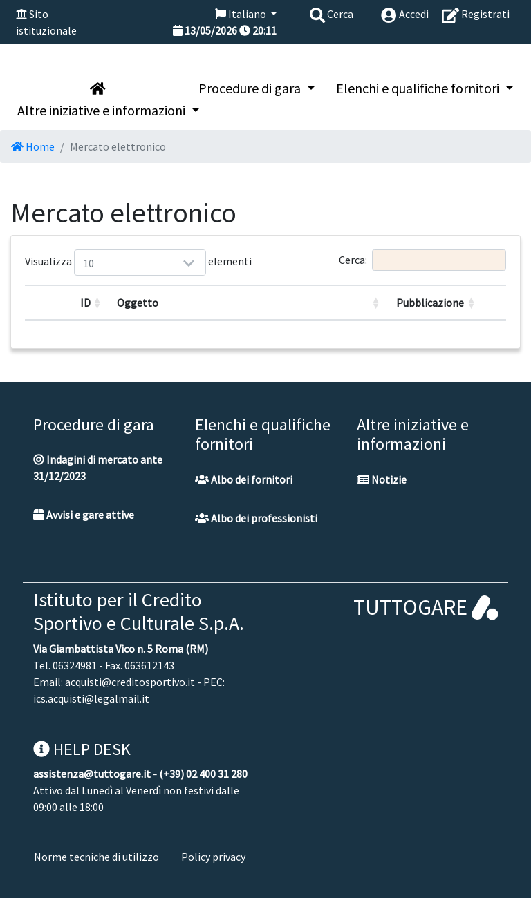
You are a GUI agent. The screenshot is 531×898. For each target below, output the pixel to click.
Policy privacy (213, 856)
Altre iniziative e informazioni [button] (102, 110)
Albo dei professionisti (256, 518)
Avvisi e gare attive (83, 515)
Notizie (382, 479)
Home (33, 146)
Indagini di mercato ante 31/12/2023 (97, 467)
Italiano (241, 14)
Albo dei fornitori (243, 479)
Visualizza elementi (91, 262)
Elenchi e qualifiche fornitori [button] (419, 88)
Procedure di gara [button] (251, 88)
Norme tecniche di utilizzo (96, 856)
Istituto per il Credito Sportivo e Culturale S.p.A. (138, 611)
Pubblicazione (430, 302)
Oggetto (137, 302)
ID (85, 302)
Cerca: (422, 260)
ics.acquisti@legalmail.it (91, 698)
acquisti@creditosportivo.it (130, 682)
